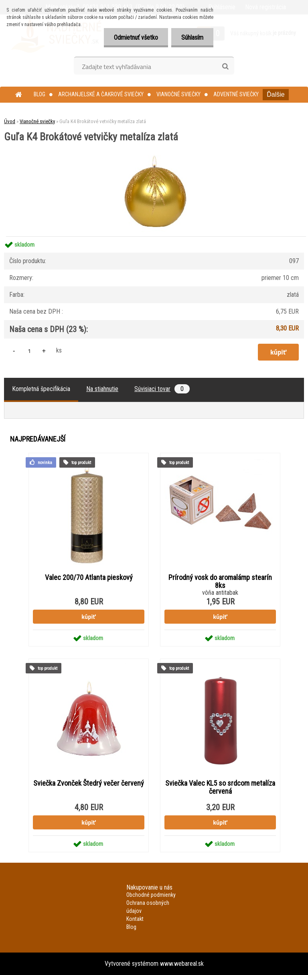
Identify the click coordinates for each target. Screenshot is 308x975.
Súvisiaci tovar (162, 389)
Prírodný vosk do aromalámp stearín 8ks (220, 582)
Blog (39, 94)
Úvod (9, 121)
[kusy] (29, 351)
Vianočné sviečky (178, 94)
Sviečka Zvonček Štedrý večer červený (88, 783)
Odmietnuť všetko (136, 37)
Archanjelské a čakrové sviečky (101, 94)
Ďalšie (275, 94)
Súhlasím (192, 37)
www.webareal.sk (182, 963)
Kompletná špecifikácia (41, 389)
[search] (225, 66)
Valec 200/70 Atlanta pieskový (89, 578)
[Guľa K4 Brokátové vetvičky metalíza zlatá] (154, 145)
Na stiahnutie (102, 389)
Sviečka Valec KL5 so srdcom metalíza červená (220, 787)
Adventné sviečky (236, 94)
